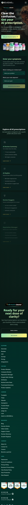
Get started (14, 335)
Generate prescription (14, 86)
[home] (8, 2)
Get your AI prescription (10, 37)
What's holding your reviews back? (12, 70)
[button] (25, 2)
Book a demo (14, 330)
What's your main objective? (10, 77)
